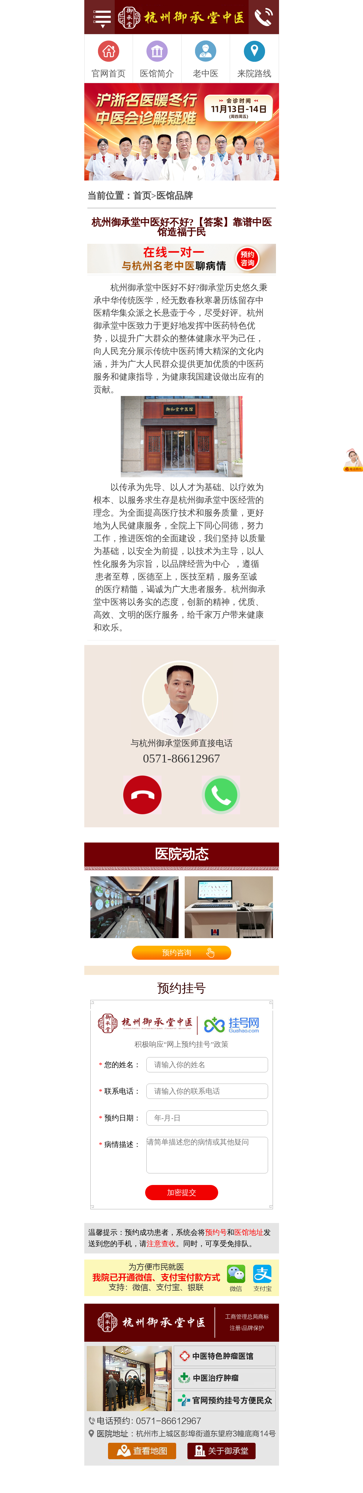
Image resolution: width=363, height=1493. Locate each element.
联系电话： (120, 1091)
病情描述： (120, 1144)
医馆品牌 (174, 195)
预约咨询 (176, 953)
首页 (142, 195)
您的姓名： (120, 1064)
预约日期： (120, 1118)
